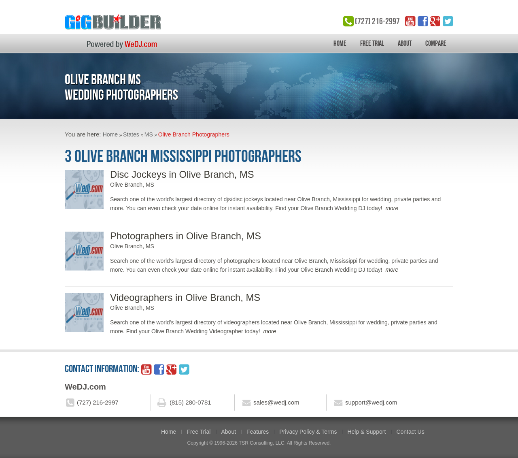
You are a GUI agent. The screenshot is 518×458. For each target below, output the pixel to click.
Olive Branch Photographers (193, 134)
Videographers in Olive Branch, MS (185, 297)
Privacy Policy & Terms (308, 431)
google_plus (435, 21)
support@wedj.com (371, 402)
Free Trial (372, 43)
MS (148, 134)
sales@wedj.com (276, 402)
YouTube (410, 21)
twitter (448, 21)
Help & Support (366, 431)
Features (257, 431)
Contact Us (410, 431)
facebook (423, 21)
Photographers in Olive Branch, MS (185, 235)
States (131, 134)
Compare (435, 43)
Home (339, 43)
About (405, 43)
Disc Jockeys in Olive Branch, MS (182, 174)
